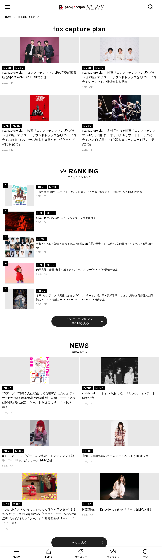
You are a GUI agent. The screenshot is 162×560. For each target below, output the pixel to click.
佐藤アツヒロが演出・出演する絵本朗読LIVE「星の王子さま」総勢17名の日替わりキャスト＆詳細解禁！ (94, 245)
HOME (8, 16)
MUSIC (19, 67)
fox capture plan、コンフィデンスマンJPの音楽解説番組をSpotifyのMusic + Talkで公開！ (39, 75)
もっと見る (79, 542)
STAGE (41, 238)
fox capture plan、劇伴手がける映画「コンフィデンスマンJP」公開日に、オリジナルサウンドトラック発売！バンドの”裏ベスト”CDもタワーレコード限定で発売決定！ (119, 137)
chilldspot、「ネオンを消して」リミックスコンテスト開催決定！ (118, 396)
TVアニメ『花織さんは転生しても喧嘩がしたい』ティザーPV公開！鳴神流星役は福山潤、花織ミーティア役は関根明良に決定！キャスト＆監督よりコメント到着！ (38, 400)
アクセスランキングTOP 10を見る (79, 321)
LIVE (6, 125)
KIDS (6, 504)
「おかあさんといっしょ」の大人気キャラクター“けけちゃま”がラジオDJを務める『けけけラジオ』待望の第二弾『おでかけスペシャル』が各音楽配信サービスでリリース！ (39, 516)
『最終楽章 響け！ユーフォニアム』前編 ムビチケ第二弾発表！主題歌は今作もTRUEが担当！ (90, 191)
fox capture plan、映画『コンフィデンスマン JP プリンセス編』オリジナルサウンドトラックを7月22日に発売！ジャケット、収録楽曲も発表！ (119, 77)
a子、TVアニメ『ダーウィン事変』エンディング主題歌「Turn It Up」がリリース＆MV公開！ (38, 458)
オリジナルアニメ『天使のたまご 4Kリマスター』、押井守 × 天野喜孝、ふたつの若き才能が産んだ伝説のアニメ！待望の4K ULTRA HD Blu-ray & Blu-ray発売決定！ (94, 297)
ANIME (41, 187)
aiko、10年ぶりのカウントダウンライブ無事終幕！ (66, 217)
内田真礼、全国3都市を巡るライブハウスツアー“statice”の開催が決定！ (78, 269)
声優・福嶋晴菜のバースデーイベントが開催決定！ (116, 456)
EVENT (87, 388)
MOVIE (7, 67)
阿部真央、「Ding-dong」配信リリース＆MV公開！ (117, 509)
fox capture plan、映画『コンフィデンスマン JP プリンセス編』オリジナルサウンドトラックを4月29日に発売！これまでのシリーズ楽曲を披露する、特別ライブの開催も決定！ (39, 137)
